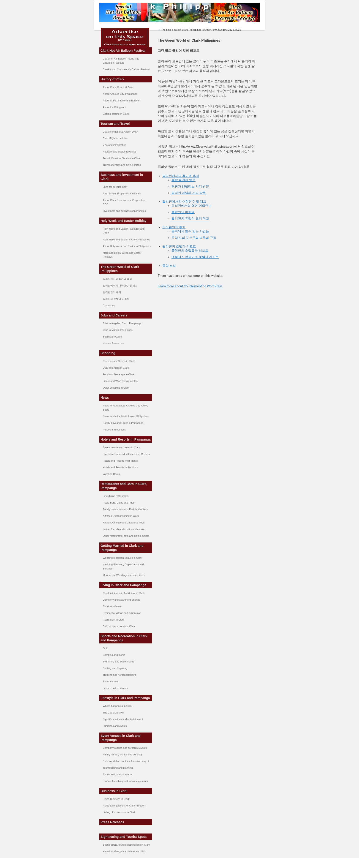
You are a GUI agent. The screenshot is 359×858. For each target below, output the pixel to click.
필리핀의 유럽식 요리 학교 (190, 218)
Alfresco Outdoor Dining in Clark (121, 516)
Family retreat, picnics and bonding (122, 754)
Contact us (109, 305)
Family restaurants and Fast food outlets (125, 509)
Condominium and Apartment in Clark (124, 593)
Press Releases (112, 822)
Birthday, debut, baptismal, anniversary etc (126, 761)
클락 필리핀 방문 (183, 180)
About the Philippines (114, 107)
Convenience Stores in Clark (119, 361)
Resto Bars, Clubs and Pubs (118, 502)
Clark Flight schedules (115, 138)
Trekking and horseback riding (119, 674)
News (105, 397)
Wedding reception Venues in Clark (122, 557)
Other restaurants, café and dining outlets (126, 535)
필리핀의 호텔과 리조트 (116, 298)
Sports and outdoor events (117, 774)
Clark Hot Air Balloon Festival (123, 50)
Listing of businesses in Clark (119, 812)
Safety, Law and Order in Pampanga (123, 423)
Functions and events (115, 726)
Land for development (115, 186)
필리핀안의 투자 (112, 292)
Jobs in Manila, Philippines (118, 330)
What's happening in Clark (117, 706)
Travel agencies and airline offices (122, 164)
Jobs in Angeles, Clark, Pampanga (122, 323)
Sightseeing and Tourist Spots (124, 837)
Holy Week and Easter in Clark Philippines (126, 239)
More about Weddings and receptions (124, 575)
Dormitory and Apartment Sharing (121, 599)
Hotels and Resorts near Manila (120, 460)
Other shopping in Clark (116, 387)
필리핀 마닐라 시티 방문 (188, 193)
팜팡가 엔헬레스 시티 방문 (190, 186)
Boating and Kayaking (115, 668)
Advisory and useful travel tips (119, 151)
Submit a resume (112, 336)
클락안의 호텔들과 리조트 (189, 250)
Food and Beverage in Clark (118, 374)
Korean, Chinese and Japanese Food (123, 522)
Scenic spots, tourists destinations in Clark (126, 844)
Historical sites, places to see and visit (124, 851)
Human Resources (113, 343)
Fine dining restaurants (115, 496)
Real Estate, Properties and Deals (122, 193)
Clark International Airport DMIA (120, 131)
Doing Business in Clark (116, 799)
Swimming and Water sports (118, 661)
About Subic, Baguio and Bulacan (121, 100)
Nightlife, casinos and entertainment (123, 719)
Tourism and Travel (115, 123)
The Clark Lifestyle (113, 712)
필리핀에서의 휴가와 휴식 (117, 279)
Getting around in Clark (116, 113)
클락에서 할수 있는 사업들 (190, 231)
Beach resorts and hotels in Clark (121, 447)
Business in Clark (114, 791)
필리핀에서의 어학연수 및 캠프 (120, 285)
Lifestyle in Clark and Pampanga (125, 698)
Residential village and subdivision (122, 613)
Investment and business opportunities (124, 211)
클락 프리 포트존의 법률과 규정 (193, 238)
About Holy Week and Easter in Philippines (127, 246)
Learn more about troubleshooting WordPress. (190, 286)
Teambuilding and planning (118, 767)
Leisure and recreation (115, 688)
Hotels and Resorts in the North (120, 467)
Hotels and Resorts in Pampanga (126, 439)
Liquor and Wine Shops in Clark (120, 381)
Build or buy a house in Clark (119, 626)
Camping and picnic (114, 655)
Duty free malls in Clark (116, 367)
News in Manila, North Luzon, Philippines (126, 416)
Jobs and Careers (114, 315)
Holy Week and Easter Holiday (123, 221)
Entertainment (110, 681)
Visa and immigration (114, 145)
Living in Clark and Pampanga (123, 585)
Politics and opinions (114, 429)
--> (234, 21)
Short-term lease (112, 606)
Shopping (108, 353)
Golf (105, 648)
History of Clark (112, 79)
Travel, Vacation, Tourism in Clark (121, 158)
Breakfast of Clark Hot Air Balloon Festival (126, 69)
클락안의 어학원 (183, 212)
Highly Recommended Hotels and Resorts (126, 454)
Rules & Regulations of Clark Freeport (124, 805)
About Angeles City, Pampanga (120, 94)
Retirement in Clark (113, 619)
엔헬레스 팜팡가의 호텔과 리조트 (195, 257)
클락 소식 (169, 265)
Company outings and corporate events (125, 747)
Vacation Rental (111, 474)
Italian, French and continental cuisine (124, 529)
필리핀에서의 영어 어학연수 (191, 205)
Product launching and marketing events (125, 781)
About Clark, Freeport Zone (118, 87)
